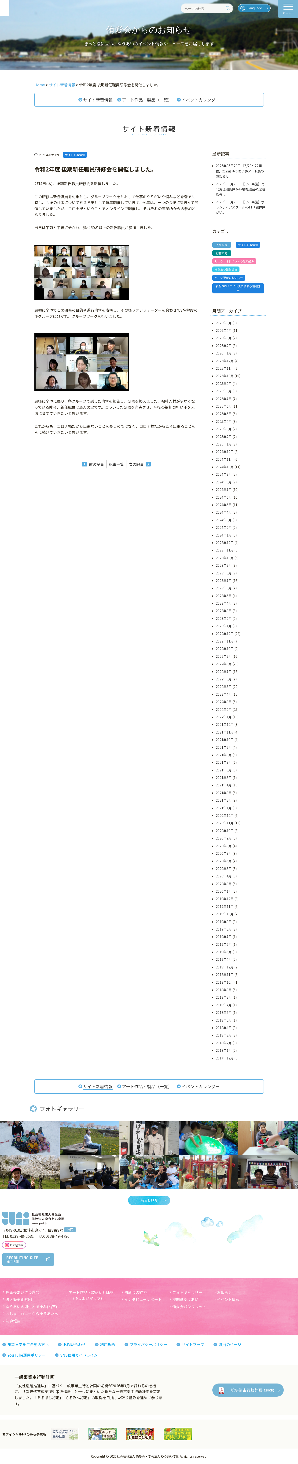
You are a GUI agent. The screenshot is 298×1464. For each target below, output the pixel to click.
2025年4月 (224, 421)
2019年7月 (224, 936)
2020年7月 (224, 853)
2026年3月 (224, 338)
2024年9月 (224, 474)
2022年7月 (224, 671)
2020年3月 (224, 883)
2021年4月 (224, 785)
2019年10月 (225, 914)
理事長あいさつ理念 (22, 1292)
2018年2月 (224, 1042)
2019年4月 (224, 959)
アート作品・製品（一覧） (147, 100)
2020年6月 (224, 861)
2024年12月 (225, 451)
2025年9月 (224, 383)
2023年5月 (224, 595)
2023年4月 (224, 603)
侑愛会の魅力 (135, 1292)
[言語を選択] (254, 8)
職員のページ (230, 1344)
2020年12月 (225, 815)
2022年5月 (224, 686)
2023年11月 (225, 550)
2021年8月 (224, 754)
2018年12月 (225, 967)
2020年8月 (224, 845)
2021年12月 (225, 724)
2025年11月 (225, 368)
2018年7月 (224, 1005)
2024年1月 (224, 535)
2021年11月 (225, 732)
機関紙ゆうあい (185, 1299)
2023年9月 (224, 565)
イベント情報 (228, 1299)
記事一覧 (116, 464)
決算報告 (13, 1321)
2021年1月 (224, 808)
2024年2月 (224, 527)
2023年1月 (224, 626)
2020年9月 (224, 838)
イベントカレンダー (201, 100)
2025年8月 (224, 391)
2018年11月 (225, 974)
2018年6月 (224, 1012)
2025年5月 (224, 413)
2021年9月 (224, 747)
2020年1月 (224, 891)
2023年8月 (224, 573)
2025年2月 (224, 436)
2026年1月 (224, 353)
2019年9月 (224, 921)
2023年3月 (224, 611)
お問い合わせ (74, 1344)
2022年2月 (224, 709)
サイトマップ (193, 1344)
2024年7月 (224, 489)
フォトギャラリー (187, 1292)
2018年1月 (224, 1050)
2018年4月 (224, 1027)
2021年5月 (224, 777)
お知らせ (224, 1292)
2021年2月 (224, 800)
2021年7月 (224, 762)
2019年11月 (225, 906)
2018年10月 (225, 982)
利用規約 (107, 1344)
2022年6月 (224, 679)
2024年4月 (224, 512)
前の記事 (96, 464)
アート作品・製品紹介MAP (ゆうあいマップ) (91, 1295)
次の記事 (136, 464)
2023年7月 (224, 580)
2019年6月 (224, 944)
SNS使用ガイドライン (79, 1355)
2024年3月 (224, 520)
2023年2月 (224, 618)
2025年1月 (224, 444)
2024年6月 (224, 497)
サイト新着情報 (98, 100)
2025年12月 (225, 360)
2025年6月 (224, 406)
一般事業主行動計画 (250, 1390)
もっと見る (149, 1200)
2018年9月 (224, 989)
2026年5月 (224, 323)
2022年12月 (225, 633)
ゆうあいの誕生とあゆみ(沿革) (31, 1306)
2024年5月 (224, 504)
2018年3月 (224, 1035)
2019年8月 (224, 929)
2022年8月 (224, 663)
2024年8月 (224, 482)
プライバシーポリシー (148, 1344)
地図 (70, 1229)
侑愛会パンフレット (189, 1306)
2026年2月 (224, 345)
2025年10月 (225, 376)
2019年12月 (225, 898)
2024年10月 (225, 466)
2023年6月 (224, 588)
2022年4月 (224, 694)
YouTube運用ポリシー (26, 1355)
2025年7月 (224, 398)
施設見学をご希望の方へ (28, 1344)
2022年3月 (224, 701)
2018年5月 (224, 1020)
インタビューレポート (143, 1299)
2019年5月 (224, 951)
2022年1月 (224, 717)
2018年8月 (224, 997)
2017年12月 (225, 1058)
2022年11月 (225, 641)
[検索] (228, 8)
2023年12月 (225, 542)
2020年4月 (224, 876)
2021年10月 (225, 739)
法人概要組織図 (19, 1299)
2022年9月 (224, 656)
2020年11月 (225, 823)
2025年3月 (224, 429)
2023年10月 (225, 557)
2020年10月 (225, 830)
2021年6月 (224, 770)
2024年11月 (225, 459)
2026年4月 (224, 330)
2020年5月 (224, 868)
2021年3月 (224, 792)
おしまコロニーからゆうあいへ (32, 1314)
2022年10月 (225, 648)
